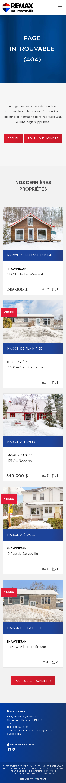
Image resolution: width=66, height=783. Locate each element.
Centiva (40, 779)
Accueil (14, 138)
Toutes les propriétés (33, 681)
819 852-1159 (20, 727)
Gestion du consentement (40, 774)
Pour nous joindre (43, 138)
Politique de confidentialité (26, 771)
